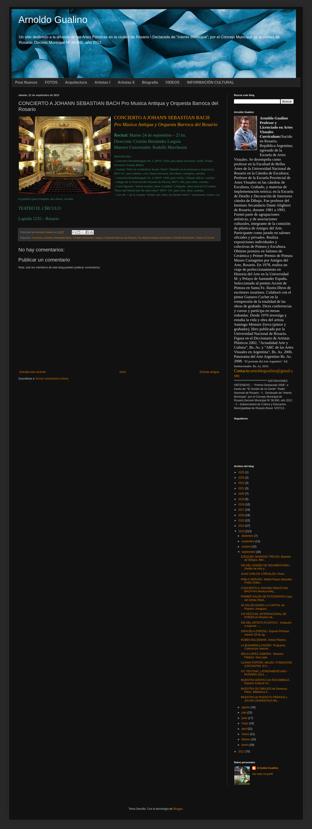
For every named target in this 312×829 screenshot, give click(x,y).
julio (244, 712)
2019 (241, 499)
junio (245, 718)
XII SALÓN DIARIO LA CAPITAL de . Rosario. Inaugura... (263, 607)
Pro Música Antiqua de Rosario (155, 237)
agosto (246, 707)
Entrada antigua (209, 372)
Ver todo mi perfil (262, 774)
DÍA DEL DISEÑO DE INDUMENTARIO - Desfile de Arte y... (266, 567)
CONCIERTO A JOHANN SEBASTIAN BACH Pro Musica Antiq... (264, 590)
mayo (245, 723)
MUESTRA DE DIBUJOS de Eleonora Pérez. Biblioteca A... (264, 690)
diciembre (248, 535)
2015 (241, 520)
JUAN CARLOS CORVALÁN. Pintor (262, 574)
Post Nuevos (26, 82)
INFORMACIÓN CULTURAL (210, 82)
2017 (241, 509)
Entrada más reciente (33, 372)
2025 (241, 472)
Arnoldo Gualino (52, 19)
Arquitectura (76, 82)
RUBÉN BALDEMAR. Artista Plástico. (264, 640)
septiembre (249, 552)
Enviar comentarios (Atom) (52, 378)
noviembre (248, 541)
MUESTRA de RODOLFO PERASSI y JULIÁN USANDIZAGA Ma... (264, 699)
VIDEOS (172, 82)
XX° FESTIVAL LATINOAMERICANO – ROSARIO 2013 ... (265, 673)
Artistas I (102, 82)
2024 (241, 477)
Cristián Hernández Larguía (88, 237)
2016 (241, 515)
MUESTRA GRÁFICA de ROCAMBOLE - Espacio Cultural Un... (266, 681)
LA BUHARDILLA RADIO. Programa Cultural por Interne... (263, 647)
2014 (241, 525)
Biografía (150, 82)
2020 (241, 493)
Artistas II (126, 82)
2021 (241, 488)
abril (245, 728)
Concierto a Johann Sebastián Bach (51, 237)
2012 (241, 751)
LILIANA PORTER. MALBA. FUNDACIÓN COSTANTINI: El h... (266, 664)
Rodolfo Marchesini (184, 237)
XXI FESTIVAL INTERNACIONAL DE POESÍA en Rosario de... (263, 615)
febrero (246, 739)
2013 (241, 531)
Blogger (178, 808)
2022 (241, 483)
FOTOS (51, 82)
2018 (241, 504)
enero (245, 744)
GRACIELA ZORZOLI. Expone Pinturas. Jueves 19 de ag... (265, 633)
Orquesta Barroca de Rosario (120, 237)
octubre (246, 546)
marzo (246, 734)
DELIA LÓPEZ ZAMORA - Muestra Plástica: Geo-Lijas (262, 655)
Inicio (123, 372)
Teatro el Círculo (205, 237)
